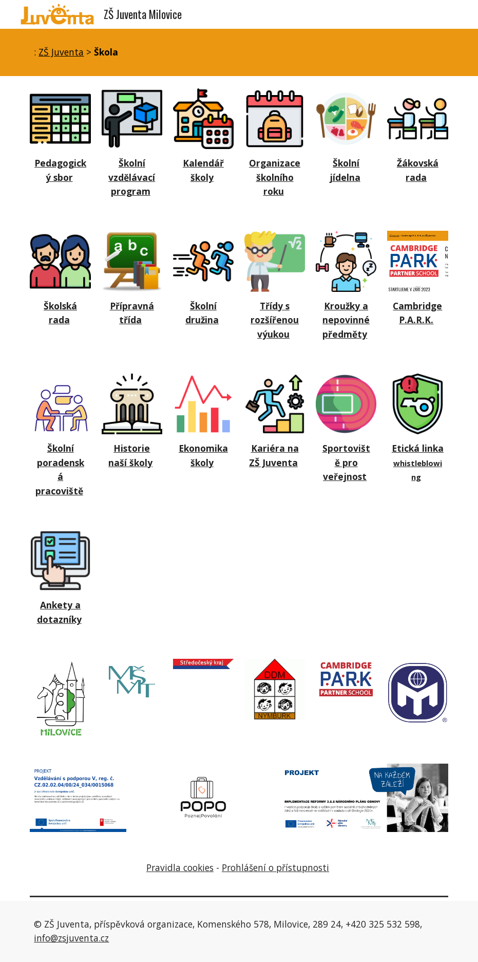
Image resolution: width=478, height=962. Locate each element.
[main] (239, 52)
